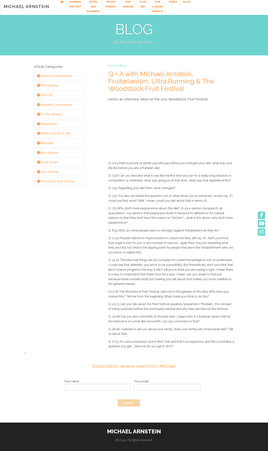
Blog (259, 6)
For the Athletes (49, 114)
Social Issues (47, 162)
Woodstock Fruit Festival (55, 181)
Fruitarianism (47, 124)
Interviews (45, 143)
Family (245, 6)
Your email (167, 385)
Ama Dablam (175, 6)
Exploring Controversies (55, 105)
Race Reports (48, 152)
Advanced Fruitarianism (54, 76)
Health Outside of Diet (54, 133)
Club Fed (195, 6)
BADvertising (47, 85)
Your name (97, 385)
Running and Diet (88, 6)
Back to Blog (117, 65)
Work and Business (119, 6)
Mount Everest (150, 6)
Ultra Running (47, 172)
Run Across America (221, 6)
